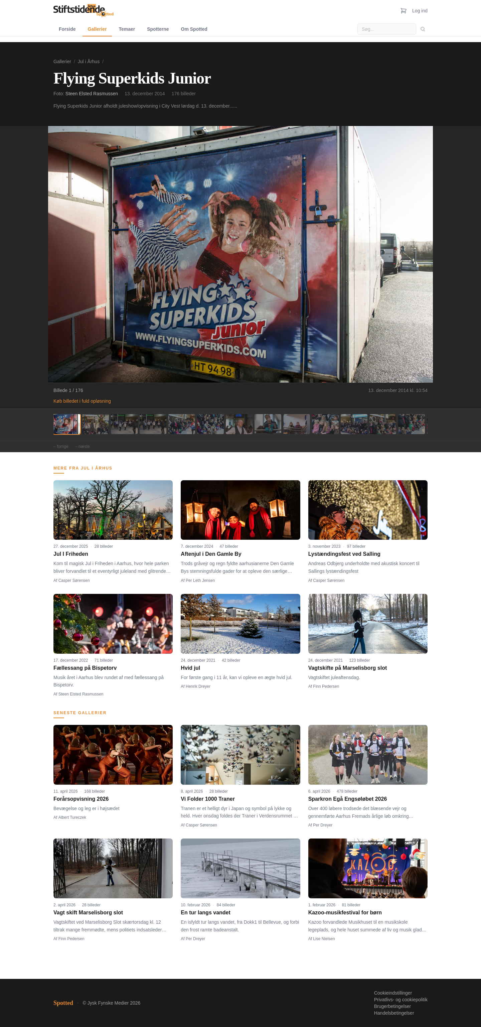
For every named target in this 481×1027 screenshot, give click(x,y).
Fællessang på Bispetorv (85, 668)
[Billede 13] (411, 424)
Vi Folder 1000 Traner (208, 799)
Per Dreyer (322, 825)
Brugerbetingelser (392, 1006)
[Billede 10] (325, 424)
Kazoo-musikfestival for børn (345, 912)
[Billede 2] (95, 424)
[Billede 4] (153, 424)
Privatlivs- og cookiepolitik (401, 999)
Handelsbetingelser (394, 1013)
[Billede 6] (210, 424)
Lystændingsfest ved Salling (344, 554)
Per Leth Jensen (200, 580)
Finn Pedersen (326, 686)
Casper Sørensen (74, 580)
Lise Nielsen (324, 938)
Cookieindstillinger (393, 993)
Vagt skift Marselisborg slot (88, 912)
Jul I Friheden (70, 554)
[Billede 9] (296, 424)
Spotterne (158, 29)
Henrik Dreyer (198, 686)
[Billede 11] (354, 424)
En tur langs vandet (205, 912)
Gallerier (97, 29)
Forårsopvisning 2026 (81, 799)
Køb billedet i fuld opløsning (82, 401)
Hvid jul (190, 668)
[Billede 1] (66, 424)
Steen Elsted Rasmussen (91, 93)
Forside (67, 29)
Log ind (420, 10)
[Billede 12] (382, 424)
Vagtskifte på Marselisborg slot (347, 668)
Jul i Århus (89, 61)
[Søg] (423, 29)
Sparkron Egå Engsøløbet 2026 (347, 799)
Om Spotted (194, 29)
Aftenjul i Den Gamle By (211, 554)
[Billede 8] (268, 424)
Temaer (127, 29)
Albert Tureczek (72, 817)
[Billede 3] (124, 424)
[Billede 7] (239, 424)
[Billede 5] (181, 424)
